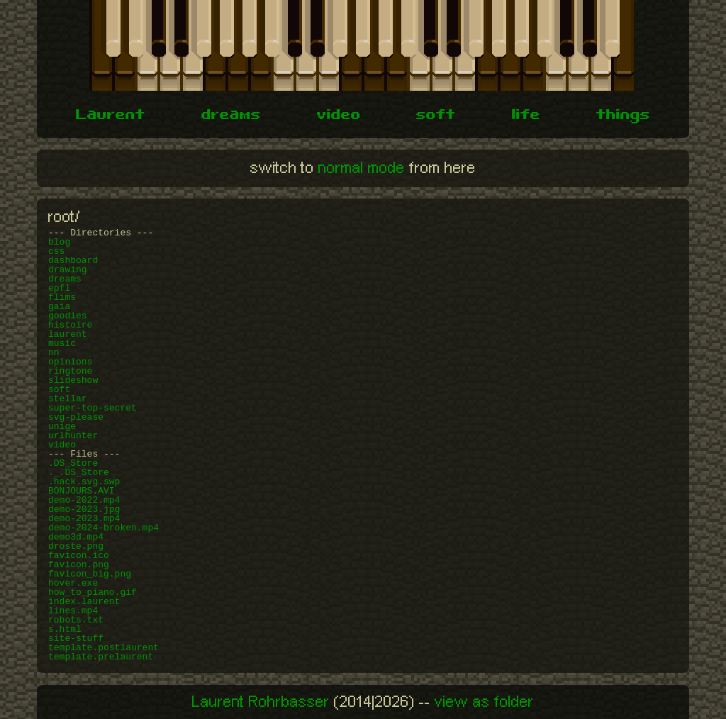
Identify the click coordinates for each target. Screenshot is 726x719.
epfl (59, 288)
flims (62, 297)
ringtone (70, 371)
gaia (59, 306)
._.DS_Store (78, 472)
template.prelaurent (100, 657)
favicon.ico (78, 555)
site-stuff (76, 638)
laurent (67, 334)
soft (436, 116)
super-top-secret (92, 408)
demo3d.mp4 (76, 537)
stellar (67, 398)
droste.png (76, 546)
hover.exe (73, 583)
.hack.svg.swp (84, 481)
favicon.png (78, 564)
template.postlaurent (103, 647)
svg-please (76, 417)
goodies (67, 316)
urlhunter (73, 435)
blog (59, 242)
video (339, 116)
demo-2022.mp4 (84, 500)
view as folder (484, 702)
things (623, 116)
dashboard (73, 260)
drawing (67, 269)
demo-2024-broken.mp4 (103, 528)
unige (62, 426)
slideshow (73, 380)
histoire (70, 325)
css (56, 251)
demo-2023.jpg (84, 509)
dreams (231, 116)
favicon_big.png (89, 574)
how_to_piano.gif (92, 592)
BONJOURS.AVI (81, 491)
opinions (70, 362)
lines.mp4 (73, 610)
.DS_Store (73, 463)
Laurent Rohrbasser (261, 702)
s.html (65, 629)
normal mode (361, 168)
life (526, 116)
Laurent (110, 116)
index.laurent (84, 601)
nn (54, 352)
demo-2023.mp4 (84, 518)
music (62, 343)
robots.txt (76, 620)
